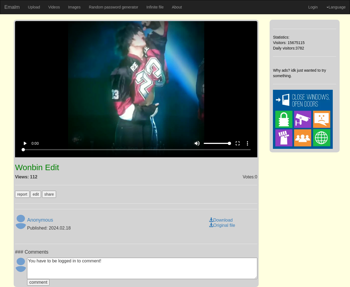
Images (74, 7)
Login (312, 7)
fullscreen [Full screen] (237, 143)
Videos (54, 7)
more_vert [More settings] (247, 143)
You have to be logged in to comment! (142, 268)
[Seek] (136, 149)
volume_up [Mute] (197, 143)
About (177, 7)
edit (36, 194)
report (22, 194)
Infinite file (155, 7)
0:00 (35, 143)
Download (221, 220)
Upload (34, 7)
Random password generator (113, 7)
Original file (222, 225)
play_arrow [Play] (25, 143)
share (49, 194)
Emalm (12, 7)
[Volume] (217, 143)
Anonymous (40, 220)
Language (336, 7)
